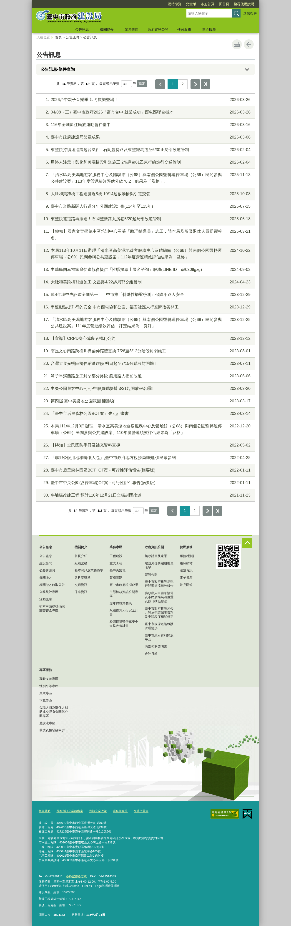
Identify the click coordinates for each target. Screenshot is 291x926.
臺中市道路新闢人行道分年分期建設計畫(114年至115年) (145, 206)
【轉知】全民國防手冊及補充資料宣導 (145, 445)
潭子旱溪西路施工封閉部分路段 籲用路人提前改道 (145, 376)
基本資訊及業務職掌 (89, 570)
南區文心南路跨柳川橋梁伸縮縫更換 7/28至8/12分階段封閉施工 (145, 351)
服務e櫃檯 (187, 556)
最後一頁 (205, 84)
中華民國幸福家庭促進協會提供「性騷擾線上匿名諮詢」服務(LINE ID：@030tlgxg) (145, 269)
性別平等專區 (48, 686)
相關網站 (186, 563)
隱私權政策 (120, 811)
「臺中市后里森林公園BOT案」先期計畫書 (145, 413)
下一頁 (195, 84)
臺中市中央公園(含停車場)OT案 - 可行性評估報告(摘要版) (145, 482)
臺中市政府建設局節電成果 (145, 137)
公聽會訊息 (47, 570)
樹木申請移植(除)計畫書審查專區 (53, 608)
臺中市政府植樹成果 (124, 585)
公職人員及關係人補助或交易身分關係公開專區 (53, 712)
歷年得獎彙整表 (121, 603)
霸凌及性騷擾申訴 (52, 730)
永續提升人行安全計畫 (124, 612)
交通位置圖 (141, 811)
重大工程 (116, 563)
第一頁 (160, 84)
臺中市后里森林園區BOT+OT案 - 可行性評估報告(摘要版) (145, 470)
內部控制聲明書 (156, 646)
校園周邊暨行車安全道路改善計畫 (124, 624)
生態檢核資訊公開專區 (124, 594)
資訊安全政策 (98, 811)
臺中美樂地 (117, 570)
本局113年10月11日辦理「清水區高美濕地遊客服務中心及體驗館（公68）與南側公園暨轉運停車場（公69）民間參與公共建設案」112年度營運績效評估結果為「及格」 (145, 253)
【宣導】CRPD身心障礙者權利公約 (145, 338)
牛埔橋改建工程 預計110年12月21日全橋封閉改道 (145, 495)
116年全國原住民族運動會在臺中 (145, 124)
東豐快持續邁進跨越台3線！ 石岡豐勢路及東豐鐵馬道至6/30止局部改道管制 (145, 149)
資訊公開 (151, 574)
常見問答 (186, 585)
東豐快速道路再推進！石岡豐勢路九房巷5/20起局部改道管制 (145, 219)
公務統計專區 (48, 592)
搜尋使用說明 (244, 4)
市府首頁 (207, 4)
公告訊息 (82, 29)
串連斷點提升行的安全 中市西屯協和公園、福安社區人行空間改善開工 (145, 307)
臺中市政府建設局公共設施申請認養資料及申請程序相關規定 (159, 612)
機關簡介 (107, 29)
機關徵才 (45, 577)
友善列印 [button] (237, 44)
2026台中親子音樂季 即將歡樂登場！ (145, 99)
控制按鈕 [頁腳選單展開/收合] (247, 543)
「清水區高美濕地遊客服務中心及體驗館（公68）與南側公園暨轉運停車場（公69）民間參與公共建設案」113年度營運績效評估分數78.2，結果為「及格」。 (145, 178)
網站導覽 (174, 4)
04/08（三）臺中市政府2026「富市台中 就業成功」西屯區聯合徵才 (145, 112)
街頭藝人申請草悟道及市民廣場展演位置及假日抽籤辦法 (159, 597)
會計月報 (151, 654)
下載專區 (45, 700)
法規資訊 (186, 570)
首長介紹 (81, 556)
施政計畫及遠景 (156, 556)
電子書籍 (186, 577)
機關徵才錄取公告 (52, 585)
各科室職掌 (82, 577)
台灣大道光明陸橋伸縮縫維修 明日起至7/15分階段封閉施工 (145, 363)
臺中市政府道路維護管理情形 (159, 626)
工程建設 (116, 556)
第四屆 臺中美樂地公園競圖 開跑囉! (145, 401)
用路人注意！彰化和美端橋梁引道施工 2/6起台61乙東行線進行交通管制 (145, 162)
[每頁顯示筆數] (126, 83)
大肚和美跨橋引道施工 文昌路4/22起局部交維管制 (145, 282)
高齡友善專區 (48, 679)
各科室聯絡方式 (76, 876)
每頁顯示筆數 (109, 84)
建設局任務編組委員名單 (159, 565)
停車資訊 (81, 592)
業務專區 (131, 29)
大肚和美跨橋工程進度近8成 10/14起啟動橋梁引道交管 (145, 194)
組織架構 (81, 563)
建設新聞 (45, 563)
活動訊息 (45, 599)
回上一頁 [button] (249, 44)
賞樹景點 (116, 577)
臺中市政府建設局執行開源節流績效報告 (159, 584)
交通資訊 (81, 585)
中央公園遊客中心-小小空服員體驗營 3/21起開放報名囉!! (145, 388)
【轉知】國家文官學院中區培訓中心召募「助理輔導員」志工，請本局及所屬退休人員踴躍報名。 (145, 234)
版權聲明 (44, 811)
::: (29, 2)
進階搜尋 (250, 13)
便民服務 (184, 29)
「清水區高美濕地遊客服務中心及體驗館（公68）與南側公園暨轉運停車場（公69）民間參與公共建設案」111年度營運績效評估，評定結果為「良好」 (145, 322)
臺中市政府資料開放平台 (159, 637)
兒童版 (191, 4)
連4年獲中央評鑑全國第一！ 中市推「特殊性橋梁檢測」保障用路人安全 (145, 294)
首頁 (58, 37)
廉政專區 (45, 693)
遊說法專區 (47, 723)
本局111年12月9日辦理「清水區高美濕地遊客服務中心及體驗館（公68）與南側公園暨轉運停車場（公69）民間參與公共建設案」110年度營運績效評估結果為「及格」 (145, 429)
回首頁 (224, 4)
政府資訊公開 (158, 29)
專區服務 (209, 29)
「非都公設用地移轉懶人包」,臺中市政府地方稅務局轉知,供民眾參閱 (145, 457)
